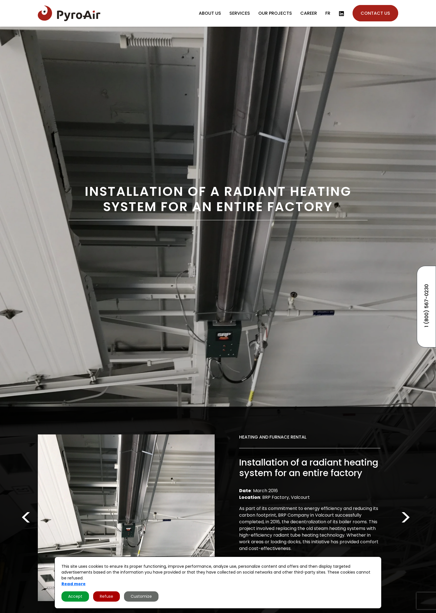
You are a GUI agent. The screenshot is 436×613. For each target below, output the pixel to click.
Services (239, 13)
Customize (141, 596)
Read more (73, 584)
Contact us (375, 13)
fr (327, 13)
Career (308, 13)
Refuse (106, 596)
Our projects (275, 13)
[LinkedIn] (341, 13)
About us (210, 13)
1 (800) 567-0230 (426, 305)
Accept (75, 596)
